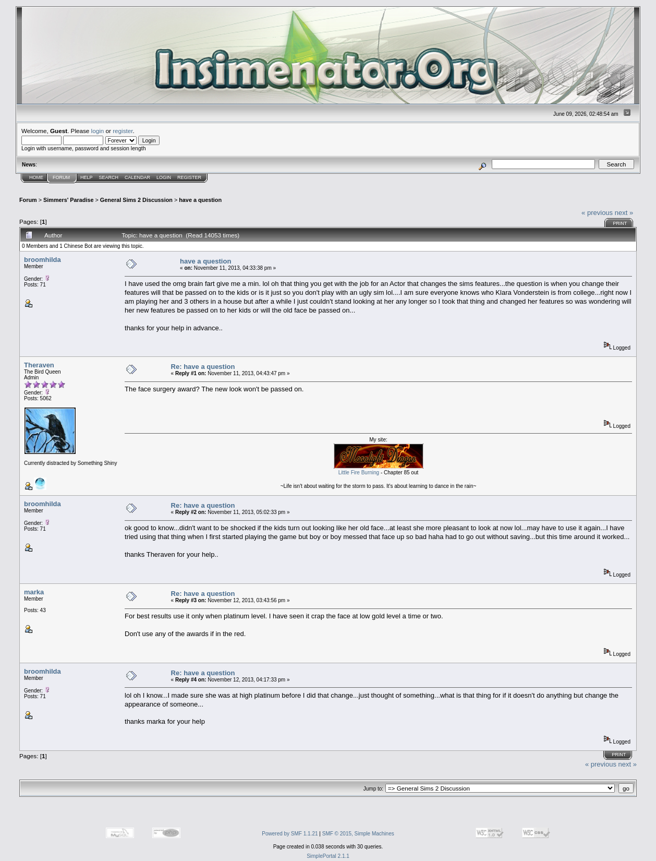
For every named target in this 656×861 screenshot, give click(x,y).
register (122, 130)
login (97, 130)
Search (109, 177)
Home (36, 177)
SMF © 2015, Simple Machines (358, 833)
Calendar (137, 177)
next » (624, 213)
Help (86, 177)
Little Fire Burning (358, 472)
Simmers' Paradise (68, 200)
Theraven (39, 365)
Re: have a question (203, 366)
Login (163, 177)
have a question (200, 200)
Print (620, 223)
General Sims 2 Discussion (136, 200)
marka (34, 592)
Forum (61, 177)
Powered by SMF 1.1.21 (290, 833)
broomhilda (42, 260)
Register (189, 177)
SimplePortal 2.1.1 (328, 856)
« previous (597, 213)
